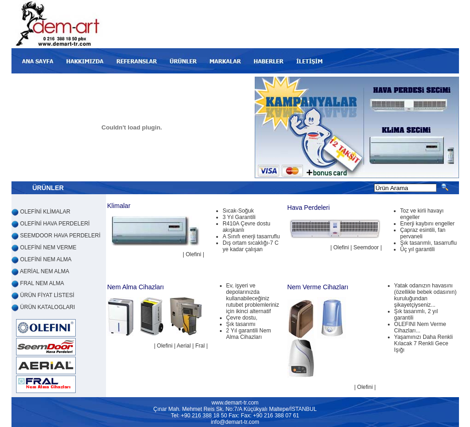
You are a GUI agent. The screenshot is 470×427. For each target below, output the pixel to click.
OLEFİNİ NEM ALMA (46, 259)
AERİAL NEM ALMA (44, 271)
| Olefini (340, 247)
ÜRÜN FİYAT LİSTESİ (47, 295)
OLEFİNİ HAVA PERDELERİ (55, 223)
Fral (200, 346)
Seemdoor (366, 247)
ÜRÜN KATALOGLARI (47, 307)
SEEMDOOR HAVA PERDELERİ (60, 235)
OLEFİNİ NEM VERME (48, 247)
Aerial (184, 346)
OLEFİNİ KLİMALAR (45, 211)
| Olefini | (193, 254)
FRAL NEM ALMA (42, 283)
